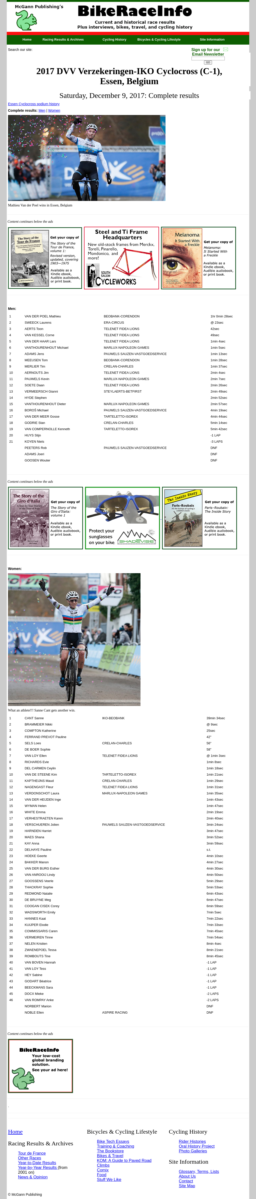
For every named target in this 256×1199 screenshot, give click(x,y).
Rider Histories (192, 1141)
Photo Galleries (193, 1151)
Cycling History (114, 39)
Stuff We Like (109, 1179)
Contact (186, 1181)
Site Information (212, 39)
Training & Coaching (115, 1146)
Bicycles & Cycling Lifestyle (158, 39)
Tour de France (32, 1153)
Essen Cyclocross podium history (34, 104)
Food (101, 1174)
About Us (187, 1176)
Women (54, 110)
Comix (103, 1170)
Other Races (29, 1158)
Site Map (187, 1185)
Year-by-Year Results (38, 1167)
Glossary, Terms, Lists (199, 1171)
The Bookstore (110, 1151)
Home (27, 39)
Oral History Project (196, 1146)
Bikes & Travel (110, 1155)
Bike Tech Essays (113, 1141)
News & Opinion (33, 1177)
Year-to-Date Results (37, 1162)
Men (41, 110)
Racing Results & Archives (63, 39)
